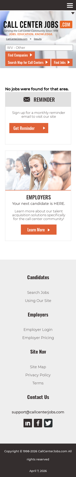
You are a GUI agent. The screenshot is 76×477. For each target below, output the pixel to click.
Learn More (36, 230)
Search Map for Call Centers (25, 62)
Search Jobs (38, 292)
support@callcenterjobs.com (38, 412)
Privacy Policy (38, 375)
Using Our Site (38, 300)
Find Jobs (59, 62)
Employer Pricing (38, 338)
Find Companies (18, 55)
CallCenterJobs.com (16, 39)
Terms (38, 383)
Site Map (38, 367)
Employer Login (38, 329)
